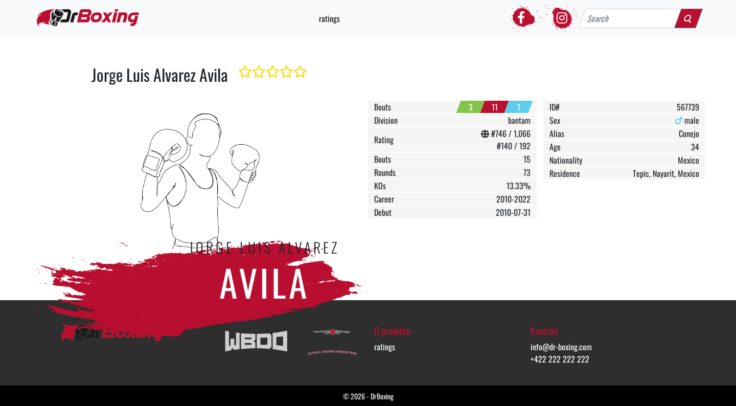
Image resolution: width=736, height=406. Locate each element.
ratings (329, 18)
